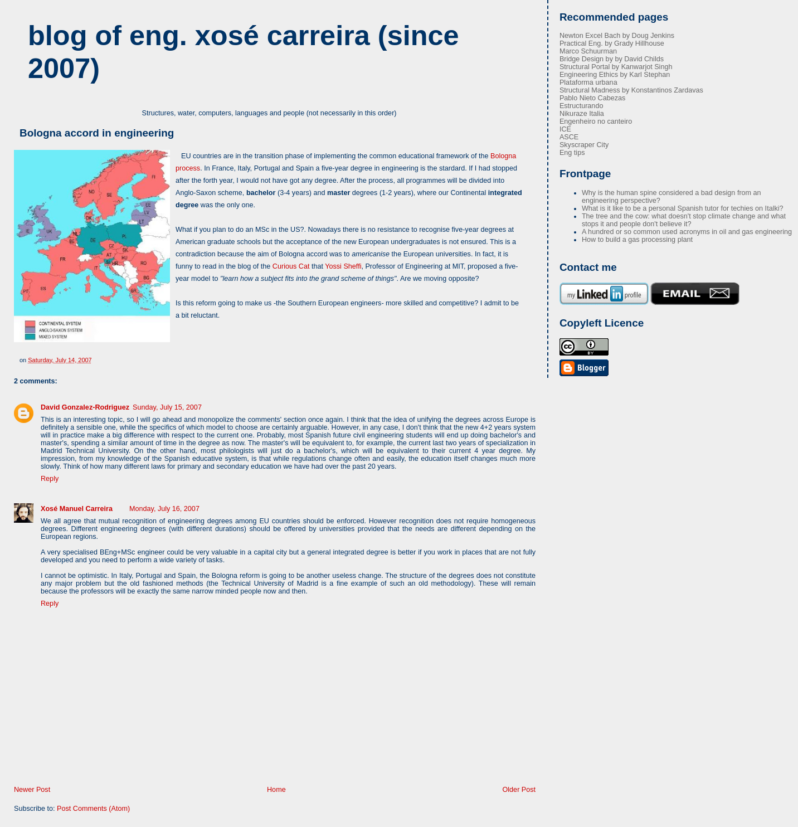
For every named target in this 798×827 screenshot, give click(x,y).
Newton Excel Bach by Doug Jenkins (616, 36)
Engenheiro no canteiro (595, 121)
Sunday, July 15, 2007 (167, 407)
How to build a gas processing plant (637, 240)
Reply (50, 479)
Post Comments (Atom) (93, 809)
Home (276, 790)
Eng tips (572, 153)
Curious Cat (291, 266)
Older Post (519, 790)
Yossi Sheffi (343, 266)
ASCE (568, 137)
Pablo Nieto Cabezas (592, 98)
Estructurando (581, 106)
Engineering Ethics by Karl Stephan (614, 75)
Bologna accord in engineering (97, 133)
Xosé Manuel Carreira (77, 509)
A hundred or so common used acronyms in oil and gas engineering (687, 232)
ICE (565, 129)
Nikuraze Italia (581, 114)
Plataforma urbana (588, 82)
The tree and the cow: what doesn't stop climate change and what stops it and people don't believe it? (684, 220)
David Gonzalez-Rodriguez (85, 407)
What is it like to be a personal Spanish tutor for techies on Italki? (683, 208)
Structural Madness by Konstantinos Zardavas (631, 90)
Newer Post (32, 790)
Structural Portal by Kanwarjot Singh (616, 67)
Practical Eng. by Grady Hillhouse (611, 43)
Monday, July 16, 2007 (164, 509)
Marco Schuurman (588, 51)
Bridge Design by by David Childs (611, 59)
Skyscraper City (584, 145)
